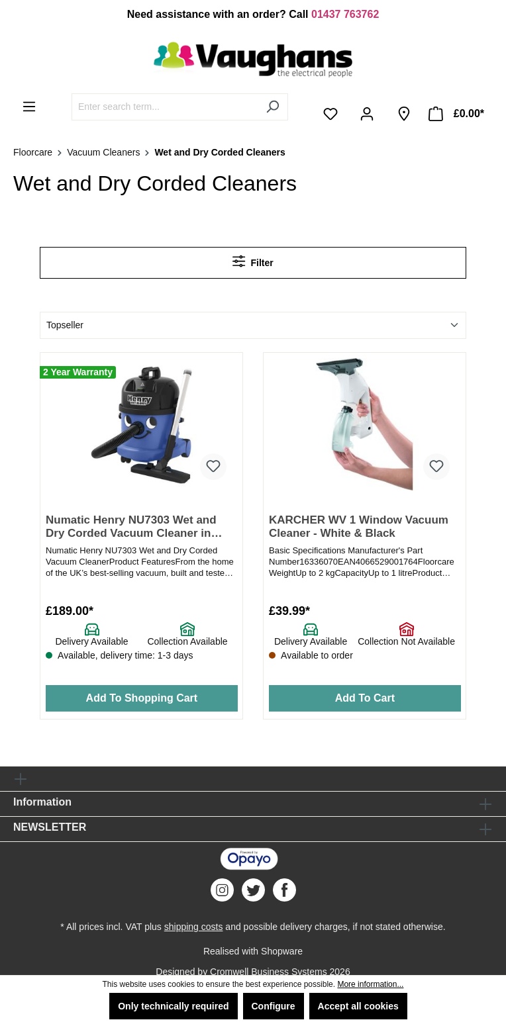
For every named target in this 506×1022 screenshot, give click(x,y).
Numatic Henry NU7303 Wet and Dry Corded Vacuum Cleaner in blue (131, 527)
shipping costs (193, 926)
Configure (273, 1006)
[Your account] (369, 114)
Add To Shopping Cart (142, 698)
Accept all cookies (358, 1006)
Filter (252, 261)
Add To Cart (365, 698)
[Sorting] (253, 325)
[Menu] (29, 106)
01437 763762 (345, 14)
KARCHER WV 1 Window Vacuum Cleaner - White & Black (358, 526)
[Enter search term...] (165, 106)
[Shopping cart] (456, 114)
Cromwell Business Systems (268, 971)
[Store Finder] (404, 114)
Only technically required (173, 1006)
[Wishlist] (333, 114)
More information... (370, 984)
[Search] (272, 106)
